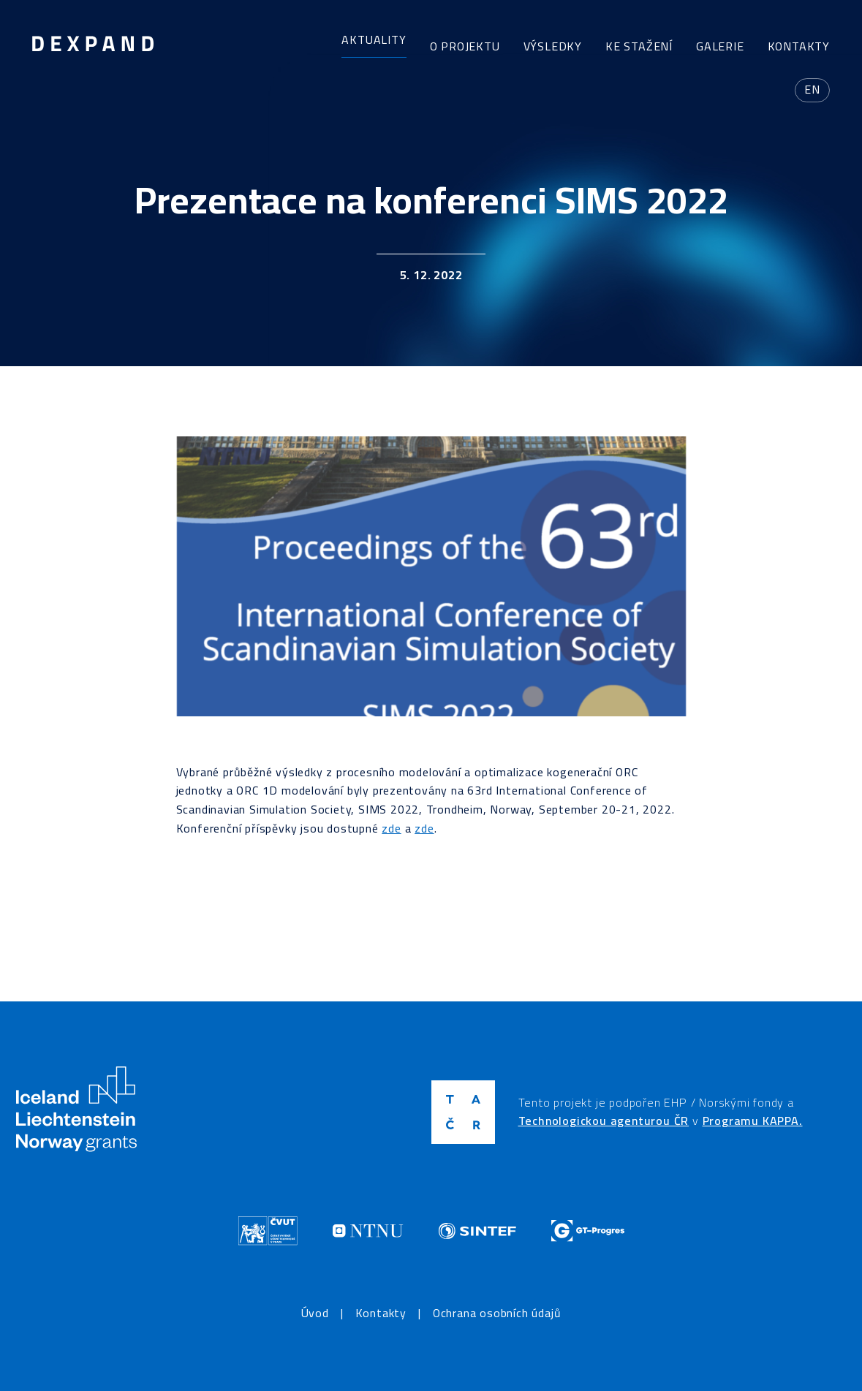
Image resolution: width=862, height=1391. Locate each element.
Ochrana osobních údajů (497, 1313)
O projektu (465, 46)
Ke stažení (639, 46)
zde (391, 828)
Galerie (720, 46)
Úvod (315, 1313)
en (812, 89)
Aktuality (373, 39)
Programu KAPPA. (753, 1121)
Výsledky (552, 46)
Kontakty (799, 46)
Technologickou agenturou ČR (603, 1121)
